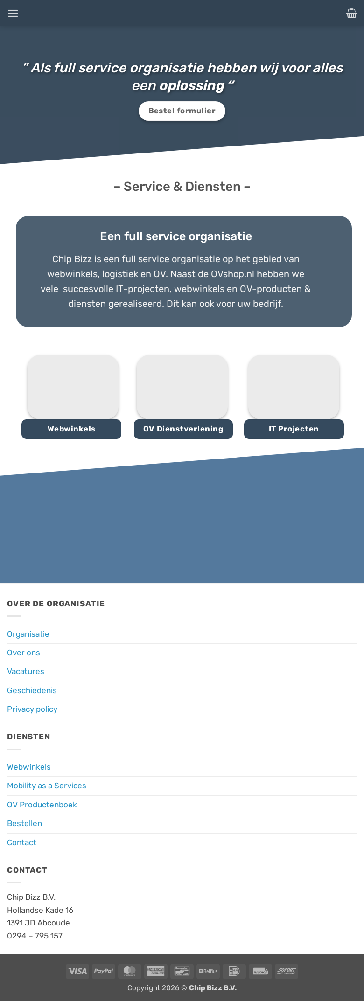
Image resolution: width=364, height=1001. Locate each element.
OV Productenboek (42, 804)
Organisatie (28, 634)
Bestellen (24, 823)
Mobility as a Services (46, 785)
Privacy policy (32, 709)
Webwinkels (29, 767)
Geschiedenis (32, 690)
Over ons (23, 652)
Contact (21, 842)
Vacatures (25, 671)
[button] (13, 13)
